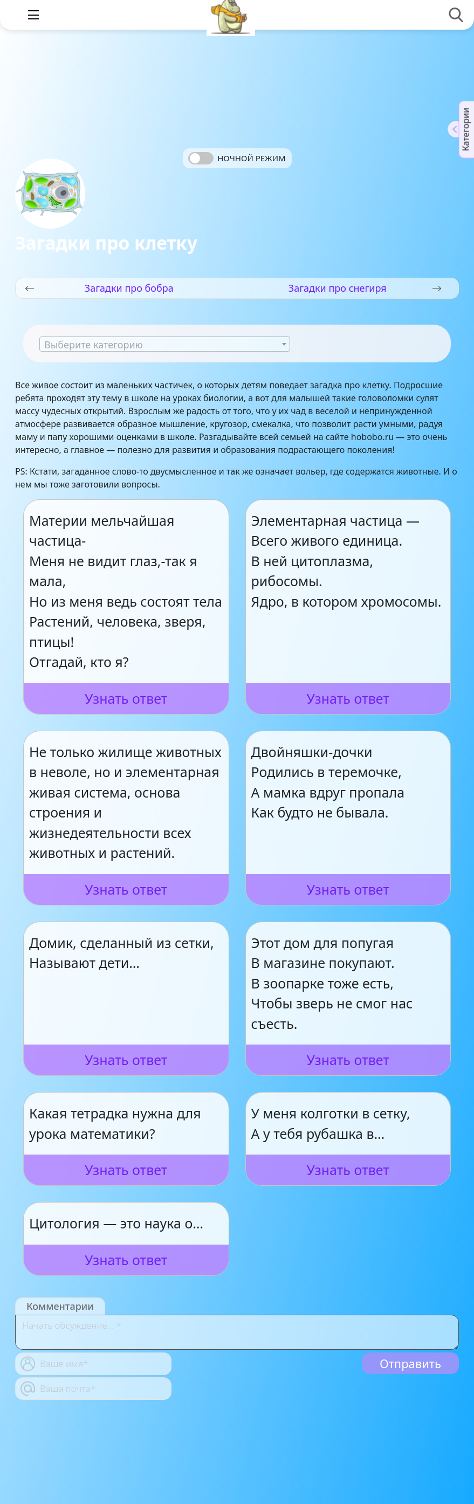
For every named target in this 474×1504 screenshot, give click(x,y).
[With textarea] (237, 1332)
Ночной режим (251, 158)
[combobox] (164, 344)
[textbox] (165, 344)
